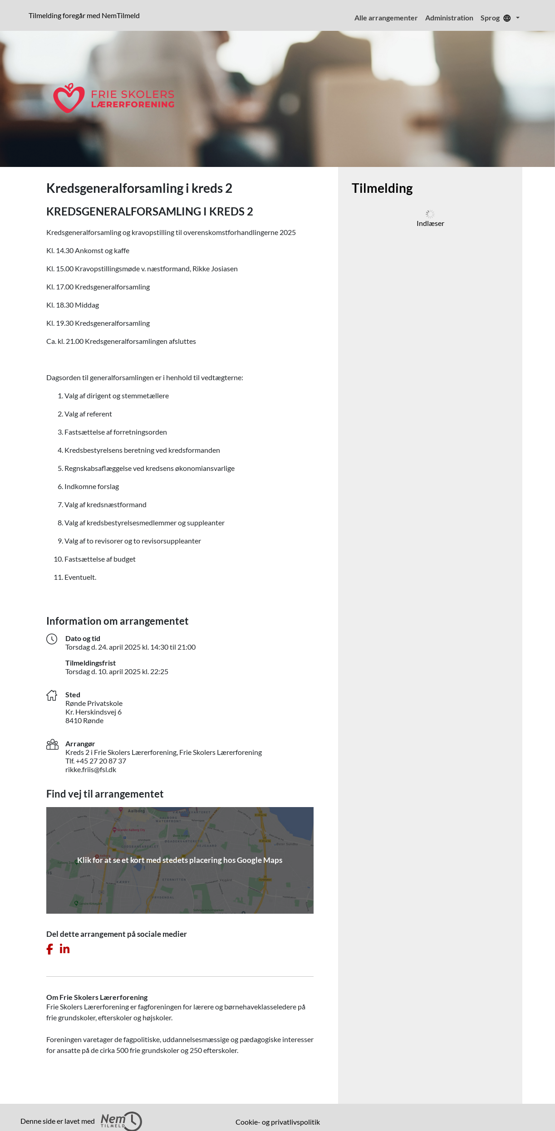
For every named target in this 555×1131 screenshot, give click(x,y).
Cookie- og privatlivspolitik (278, 1121)
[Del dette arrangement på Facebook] (49, 949)
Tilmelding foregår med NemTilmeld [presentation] (84, 15)
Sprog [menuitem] (497, 17)
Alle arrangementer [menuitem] (386, 17)
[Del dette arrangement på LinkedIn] (64, 949)
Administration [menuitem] (449, 17)
